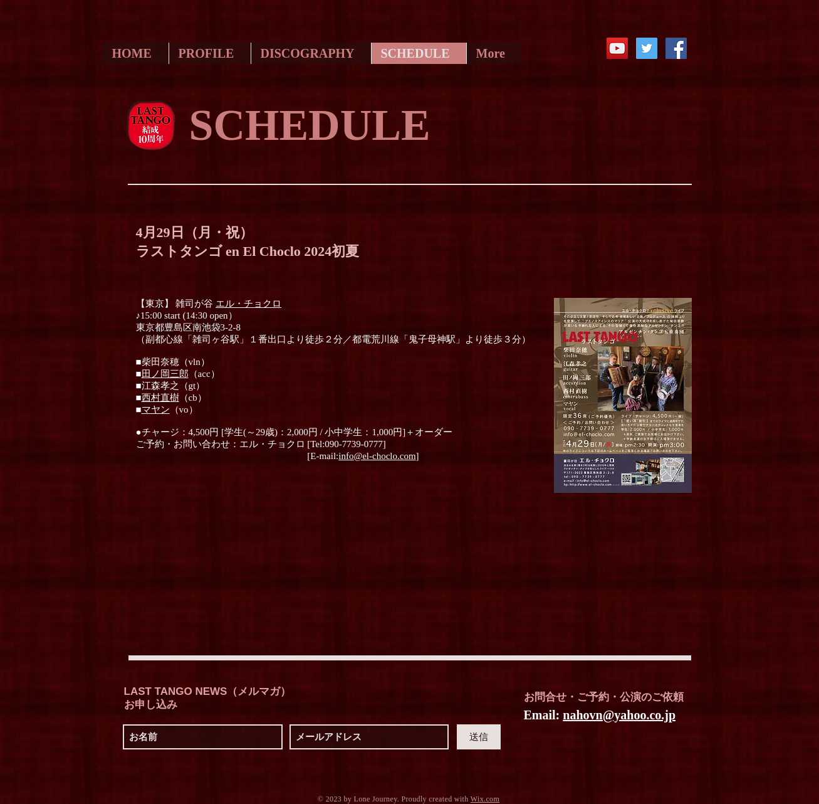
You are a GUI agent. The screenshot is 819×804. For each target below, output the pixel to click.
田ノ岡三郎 (165, 374)
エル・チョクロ (248, 304)
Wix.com (485, 799)
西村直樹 (160, 398)
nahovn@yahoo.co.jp (619, 715)
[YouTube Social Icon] (617, 48)
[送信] (479, 736)
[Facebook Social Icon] (676, 48)
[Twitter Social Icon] (646, 48)
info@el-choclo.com (376, 456)
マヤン (156, 410)
